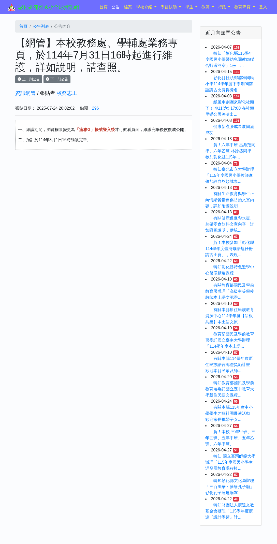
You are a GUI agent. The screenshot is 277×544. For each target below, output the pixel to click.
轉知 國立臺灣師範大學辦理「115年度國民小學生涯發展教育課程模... (230, 462)
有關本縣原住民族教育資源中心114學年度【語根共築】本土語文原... (229, 315)
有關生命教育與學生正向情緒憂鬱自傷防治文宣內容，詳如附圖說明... (229, 200)
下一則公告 (57, 79)
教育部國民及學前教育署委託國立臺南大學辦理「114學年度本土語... (229, 340)
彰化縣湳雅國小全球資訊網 (48, 7)
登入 (263, 7)
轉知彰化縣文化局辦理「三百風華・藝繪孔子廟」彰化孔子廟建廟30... (229, 486)
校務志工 (67, 93)
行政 (222, 7)
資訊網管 (25, 93)
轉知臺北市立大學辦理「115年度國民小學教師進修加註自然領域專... (229, 175)
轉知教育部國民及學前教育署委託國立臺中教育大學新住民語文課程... (229, 389)
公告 (116, 7)
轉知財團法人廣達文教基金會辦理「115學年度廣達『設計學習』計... (229, 511)
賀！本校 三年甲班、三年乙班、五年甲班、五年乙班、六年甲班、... (230, 438)
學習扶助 (169, 7)
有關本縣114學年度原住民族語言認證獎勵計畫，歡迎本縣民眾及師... (229, 364)
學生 (189, 7)
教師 (206, 7)
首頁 (104, 6)
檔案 (128, 7)
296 (95, 108)
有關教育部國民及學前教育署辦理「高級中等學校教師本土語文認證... (229, 291)
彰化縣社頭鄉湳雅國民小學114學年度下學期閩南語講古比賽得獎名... (229, 84)
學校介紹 (144, 7)
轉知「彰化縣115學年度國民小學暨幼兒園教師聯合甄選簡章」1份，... (229, 59)
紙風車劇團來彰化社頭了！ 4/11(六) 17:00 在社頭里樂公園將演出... (229, 108)
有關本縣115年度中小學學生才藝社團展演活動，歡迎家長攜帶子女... (229, 413)
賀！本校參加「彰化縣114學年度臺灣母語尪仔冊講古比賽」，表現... (229, 248)
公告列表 (41, 26)
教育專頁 (243, 7)
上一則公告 (29, 79)
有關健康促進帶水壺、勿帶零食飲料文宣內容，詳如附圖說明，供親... (229, 224)
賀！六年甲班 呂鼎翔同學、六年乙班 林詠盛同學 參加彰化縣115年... (230, 151)
